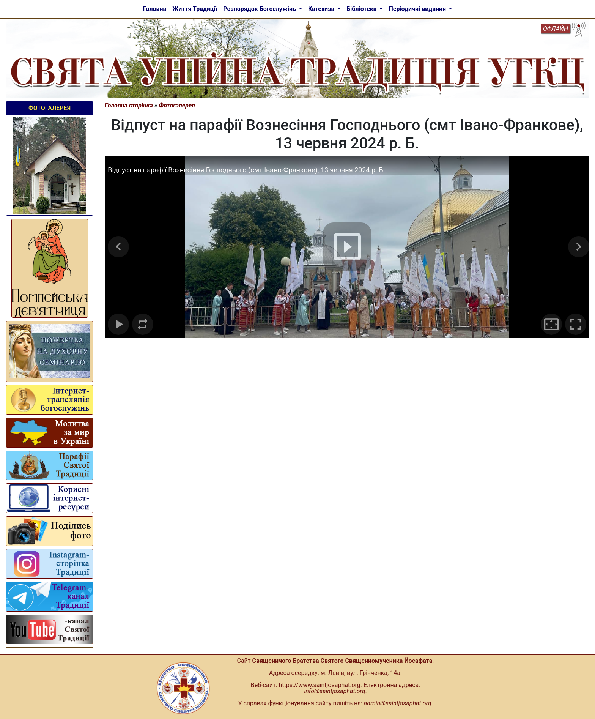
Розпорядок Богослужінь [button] (260, 9)
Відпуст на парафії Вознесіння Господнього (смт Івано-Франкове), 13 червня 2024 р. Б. (246, 170)
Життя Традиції (194, 9)
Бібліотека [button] (362, 9)
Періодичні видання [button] (418, 9)
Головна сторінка (129, 105)
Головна (154, 9)
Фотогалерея (49, 108)
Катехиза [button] (322, 9)
